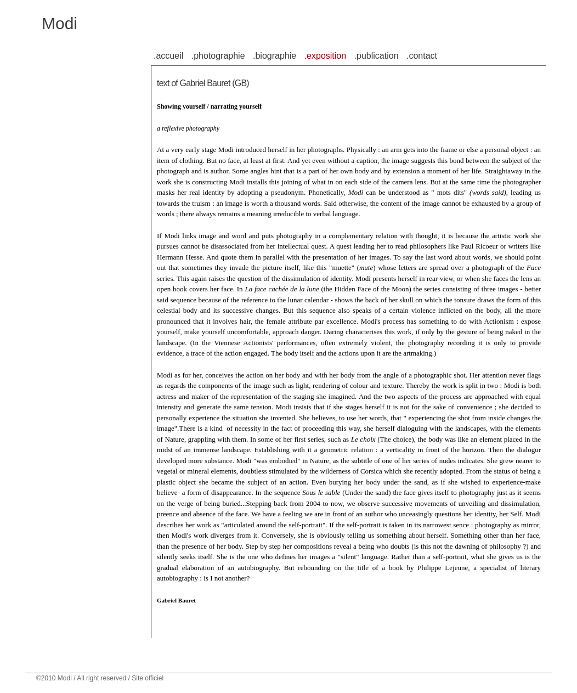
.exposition (325, 55)
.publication (376, 55)
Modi (59, 23)
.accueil (168, 55)
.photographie (218, 55)
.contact (421, 55)
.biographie (274, 55)
